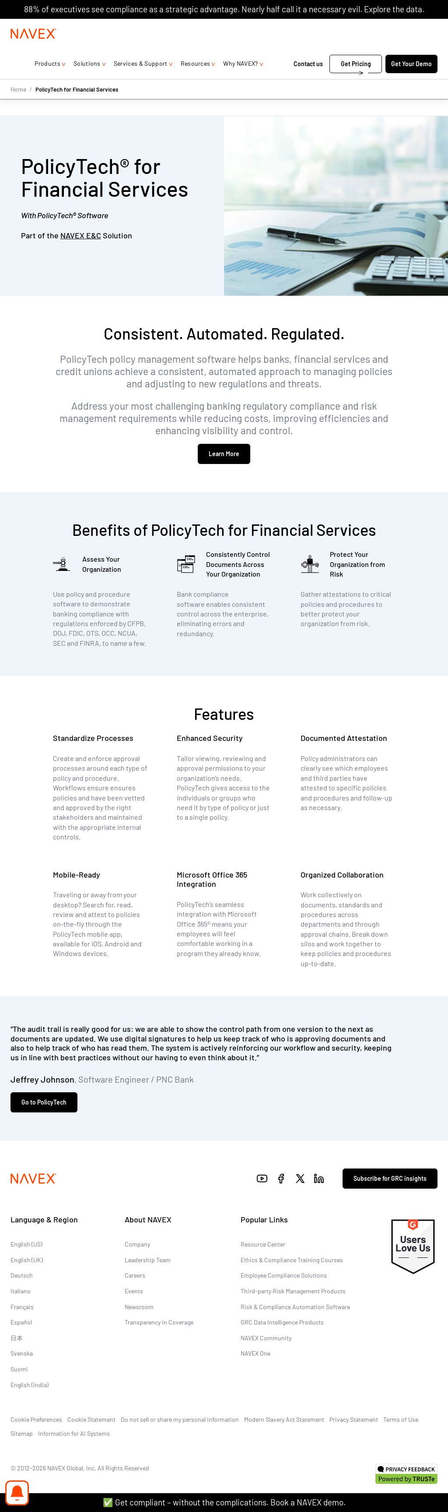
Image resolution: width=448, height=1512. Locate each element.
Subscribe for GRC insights (390, 1178)
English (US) (26, 1244)
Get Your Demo (411, 81)
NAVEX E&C (80, 235)
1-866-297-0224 (344, 27)
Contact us (309, 81)
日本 (16, 1338)
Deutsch (21, 1275)
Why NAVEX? (240, 81)
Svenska (21, 1353)
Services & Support (141, 81)
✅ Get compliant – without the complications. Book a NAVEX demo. (224, 1502)
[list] (409, 27)
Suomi (19, 1369)
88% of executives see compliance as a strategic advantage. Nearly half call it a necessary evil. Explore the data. (224, 9)
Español (21, 1322)
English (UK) (26, 1260)
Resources (195, 81)
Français (22, 1306)
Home (18, 106)
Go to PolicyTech (43, 1102)
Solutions (87, 81)
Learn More (224, 453)
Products (47, 81)
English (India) (29, 1384)
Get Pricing (356, 81)
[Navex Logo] (33, 51)
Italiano (20, 1291)
